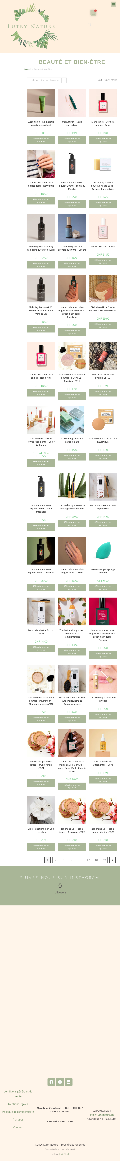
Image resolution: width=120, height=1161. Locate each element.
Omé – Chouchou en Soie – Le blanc (41, 830)
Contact (18, 1127)
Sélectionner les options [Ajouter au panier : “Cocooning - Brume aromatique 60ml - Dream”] (72, 264)
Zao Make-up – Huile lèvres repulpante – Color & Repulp (41, 441)
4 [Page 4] (72, 860)
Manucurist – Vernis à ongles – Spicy (103, 123)
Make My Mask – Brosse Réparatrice (103, 507)
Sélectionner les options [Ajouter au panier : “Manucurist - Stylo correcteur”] (72, 140)
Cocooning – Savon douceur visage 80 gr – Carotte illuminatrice (103, 185)
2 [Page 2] (55, 860)
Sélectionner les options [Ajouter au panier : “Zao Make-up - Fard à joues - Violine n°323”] (103, 847)
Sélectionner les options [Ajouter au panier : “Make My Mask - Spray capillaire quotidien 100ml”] (41, 264)
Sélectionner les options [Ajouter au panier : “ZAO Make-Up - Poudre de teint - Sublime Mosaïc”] (103, 325)
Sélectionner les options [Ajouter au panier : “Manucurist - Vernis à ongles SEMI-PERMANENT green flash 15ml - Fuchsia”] (103, 655)
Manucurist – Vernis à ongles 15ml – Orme (72, 571)
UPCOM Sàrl (63, 1154)
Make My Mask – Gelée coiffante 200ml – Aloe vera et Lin (41, 310)
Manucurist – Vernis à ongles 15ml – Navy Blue (41, 184)
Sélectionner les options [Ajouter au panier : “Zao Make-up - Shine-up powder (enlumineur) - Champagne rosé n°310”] (41, 719)
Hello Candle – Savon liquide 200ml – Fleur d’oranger (41, 508)
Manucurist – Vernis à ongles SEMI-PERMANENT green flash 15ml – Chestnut (71, 312)
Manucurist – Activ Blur (103, 246)
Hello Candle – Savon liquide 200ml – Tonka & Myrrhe (72, 185)
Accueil (27, 69)
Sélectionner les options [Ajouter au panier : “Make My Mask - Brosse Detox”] (41, 648)
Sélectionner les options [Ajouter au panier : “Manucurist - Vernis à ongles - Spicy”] (103, 140)
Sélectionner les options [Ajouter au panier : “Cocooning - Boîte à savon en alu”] (72, 456)
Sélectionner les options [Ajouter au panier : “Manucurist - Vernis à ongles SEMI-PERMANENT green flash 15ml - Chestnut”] (72, 332)
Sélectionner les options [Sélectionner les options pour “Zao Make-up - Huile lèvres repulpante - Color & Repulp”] (41, 462)
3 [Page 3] (64, 860)
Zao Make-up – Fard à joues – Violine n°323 (103, 830)
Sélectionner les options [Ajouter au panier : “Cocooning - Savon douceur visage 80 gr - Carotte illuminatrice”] (103, 204)
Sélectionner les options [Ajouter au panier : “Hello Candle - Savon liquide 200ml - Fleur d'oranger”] (41, 526)
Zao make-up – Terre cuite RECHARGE (103, 440)
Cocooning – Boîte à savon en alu (72, 440)
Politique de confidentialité (18, 1112)
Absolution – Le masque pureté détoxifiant (41, 123)
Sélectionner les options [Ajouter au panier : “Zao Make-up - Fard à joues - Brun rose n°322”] (72, 847)
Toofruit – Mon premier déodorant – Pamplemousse (72, 633)
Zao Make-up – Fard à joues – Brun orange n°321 (41, 764)
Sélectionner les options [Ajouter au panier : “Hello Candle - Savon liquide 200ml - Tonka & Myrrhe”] (72, 204)
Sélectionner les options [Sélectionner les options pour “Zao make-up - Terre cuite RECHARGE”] (103, 456)
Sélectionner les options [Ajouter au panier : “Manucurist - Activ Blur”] (103, 261)
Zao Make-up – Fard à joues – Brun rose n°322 (72, 830)
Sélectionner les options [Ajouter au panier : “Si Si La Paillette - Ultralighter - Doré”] (103, 779)
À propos (18, 1119)
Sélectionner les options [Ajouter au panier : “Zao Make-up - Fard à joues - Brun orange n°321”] (41, 783)
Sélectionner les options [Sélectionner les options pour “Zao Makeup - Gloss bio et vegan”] (103, 715)
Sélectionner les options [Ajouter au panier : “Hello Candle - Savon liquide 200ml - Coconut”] (41, 587)
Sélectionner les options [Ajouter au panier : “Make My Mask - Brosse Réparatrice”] (103, 523)
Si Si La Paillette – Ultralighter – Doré (103, 763)
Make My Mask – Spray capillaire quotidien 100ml (41, 248)
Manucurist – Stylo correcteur (72, 123)
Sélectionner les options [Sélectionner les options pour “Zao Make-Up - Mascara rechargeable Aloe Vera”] (72, 523)
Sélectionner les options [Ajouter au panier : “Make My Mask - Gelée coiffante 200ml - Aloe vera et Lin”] (41, 328)
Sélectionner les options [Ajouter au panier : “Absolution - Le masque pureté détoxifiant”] (41, 140)
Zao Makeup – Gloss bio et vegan (103, 699)
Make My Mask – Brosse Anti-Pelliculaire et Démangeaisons (72, 700)
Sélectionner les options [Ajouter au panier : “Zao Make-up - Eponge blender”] (103, 587)
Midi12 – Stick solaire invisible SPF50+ (103, 376)
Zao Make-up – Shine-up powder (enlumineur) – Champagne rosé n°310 (41, 700)
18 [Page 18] (96, 860)
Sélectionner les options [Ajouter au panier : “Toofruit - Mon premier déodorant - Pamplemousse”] (72, 651)
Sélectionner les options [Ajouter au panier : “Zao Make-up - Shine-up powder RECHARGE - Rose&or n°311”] (72, 396)
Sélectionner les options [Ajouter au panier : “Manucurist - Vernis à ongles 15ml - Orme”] (72, 587)
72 (109, 80)
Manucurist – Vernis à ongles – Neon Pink (41, 376)
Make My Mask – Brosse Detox (41, 632)
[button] (113, 4)
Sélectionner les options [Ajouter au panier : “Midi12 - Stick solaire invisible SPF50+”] (103, 392)
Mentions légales (18, 1104)
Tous (114, 80)
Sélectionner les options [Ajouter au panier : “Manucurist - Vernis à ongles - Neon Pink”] (41, 392)
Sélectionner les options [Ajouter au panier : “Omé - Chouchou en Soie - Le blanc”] (41, 847)
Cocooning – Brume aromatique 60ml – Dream (72, 248)
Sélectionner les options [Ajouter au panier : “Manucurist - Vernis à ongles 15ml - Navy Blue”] (41, 200)
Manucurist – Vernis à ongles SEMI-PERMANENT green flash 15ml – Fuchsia (102, 635)
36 (106, 80)
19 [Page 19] (104, 860)
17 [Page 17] (88, 860)
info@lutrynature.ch (102, 1114)
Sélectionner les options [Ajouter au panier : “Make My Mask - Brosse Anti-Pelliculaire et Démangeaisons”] (72, 719)
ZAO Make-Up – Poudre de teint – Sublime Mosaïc (103, 309)
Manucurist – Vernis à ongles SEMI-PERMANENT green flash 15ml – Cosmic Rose (72, 766)
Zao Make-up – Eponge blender (103, 571)
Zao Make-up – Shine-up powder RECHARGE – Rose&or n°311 (72, 377)
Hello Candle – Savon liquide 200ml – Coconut (41, 571)
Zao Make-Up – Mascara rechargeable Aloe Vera (72, 507)
